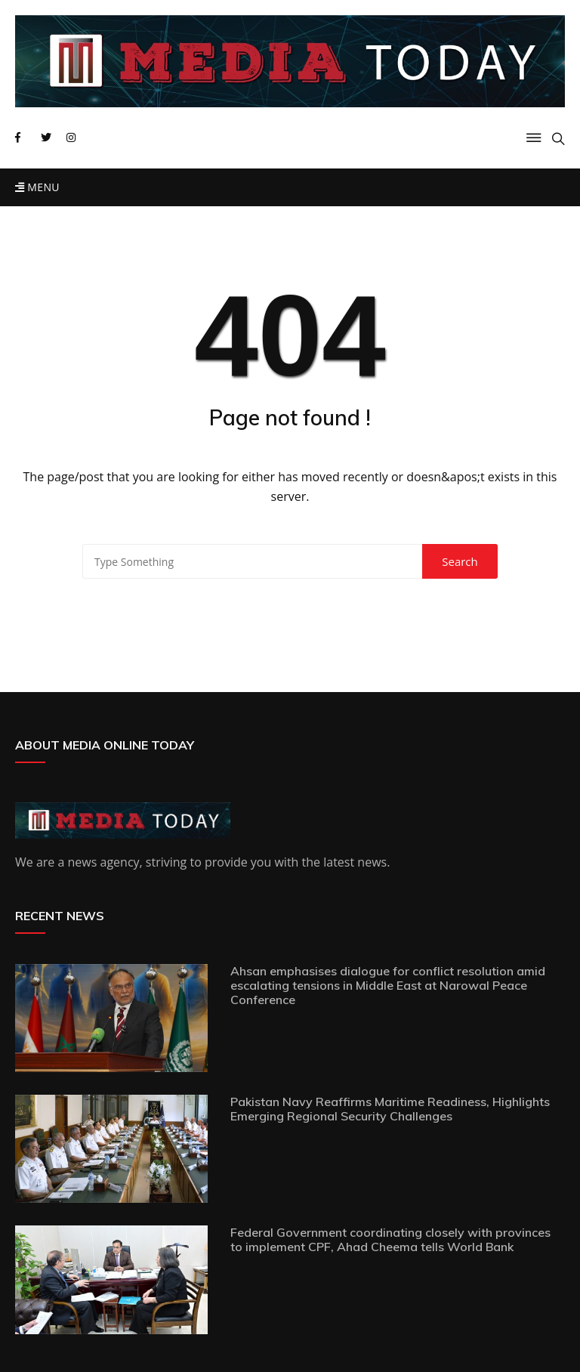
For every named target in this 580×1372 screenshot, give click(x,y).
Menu (37, 187)
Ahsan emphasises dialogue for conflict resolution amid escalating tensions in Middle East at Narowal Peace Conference (387, 985)
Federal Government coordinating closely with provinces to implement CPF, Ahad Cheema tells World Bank (390, 1239)
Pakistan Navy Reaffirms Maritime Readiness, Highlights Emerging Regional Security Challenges (390, 1108)
